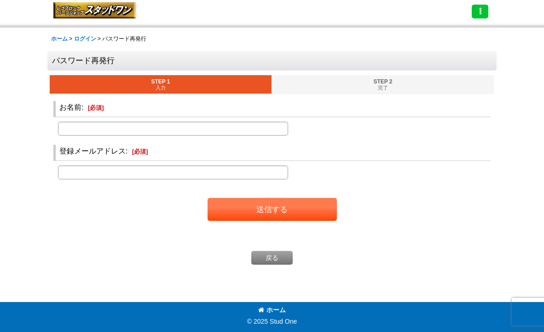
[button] (480, 11)
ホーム (272, 310)
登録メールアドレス (92, 151)
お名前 (70, 107)
